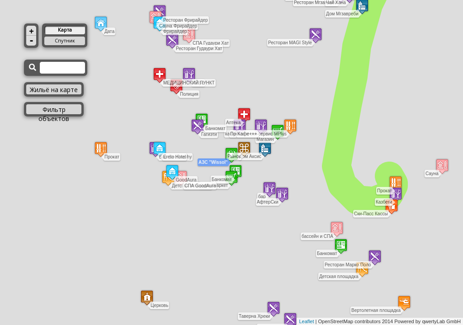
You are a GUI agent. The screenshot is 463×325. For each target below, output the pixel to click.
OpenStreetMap (336, 321)
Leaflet (306, 321)
